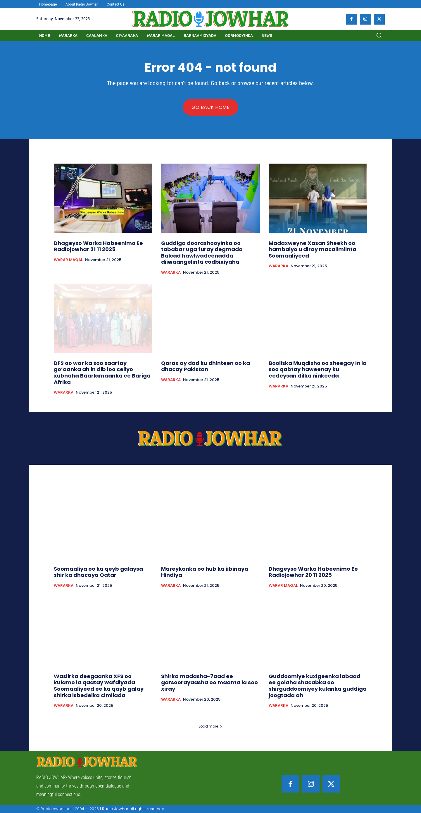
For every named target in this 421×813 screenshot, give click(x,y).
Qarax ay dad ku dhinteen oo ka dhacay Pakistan (205, 366)
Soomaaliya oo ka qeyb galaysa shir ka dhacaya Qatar (98, 572)
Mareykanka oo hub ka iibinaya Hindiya (204, 572)
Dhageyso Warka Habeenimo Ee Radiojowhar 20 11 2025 (313, 572)
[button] (379, 35)
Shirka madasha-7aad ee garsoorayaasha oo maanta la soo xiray (209, 682)
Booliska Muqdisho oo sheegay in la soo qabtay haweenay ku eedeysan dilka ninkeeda (318, 369)
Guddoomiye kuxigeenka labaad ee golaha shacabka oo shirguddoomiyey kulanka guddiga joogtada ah (318, 686)
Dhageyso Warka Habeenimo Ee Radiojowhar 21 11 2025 (98, 246)
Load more (210, 726)
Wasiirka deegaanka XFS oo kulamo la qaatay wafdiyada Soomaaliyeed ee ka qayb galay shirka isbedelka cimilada (99, 686)
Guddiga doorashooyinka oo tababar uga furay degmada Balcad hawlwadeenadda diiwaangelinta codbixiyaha (202, 252)
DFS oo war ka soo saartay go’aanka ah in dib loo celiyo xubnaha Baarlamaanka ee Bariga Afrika (102, 372)
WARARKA (171, 272)
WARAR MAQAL (68, 260)
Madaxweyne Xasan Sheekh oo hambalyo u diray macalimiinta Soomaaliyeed (312, 249)
